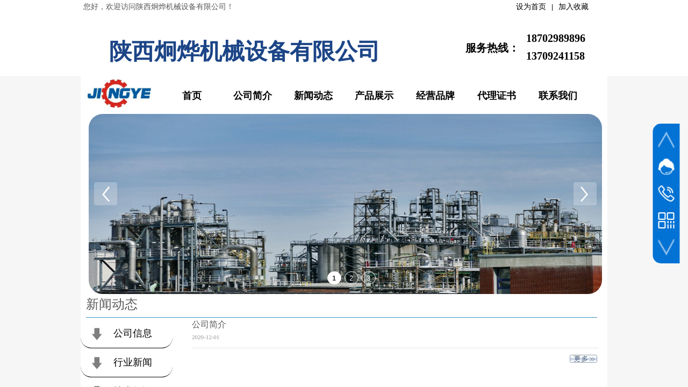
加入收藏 (573, 7)
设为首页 (531, 7)
